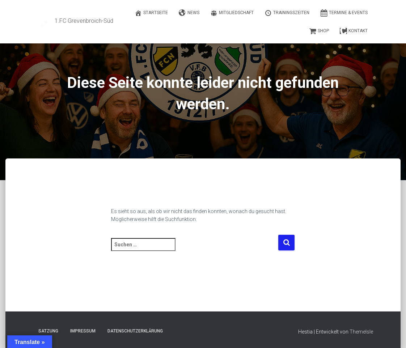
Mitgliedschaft (232, 13)
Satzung (48, 331)
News (189, 13)
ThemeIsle (361, 332)
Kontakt (354, 31)
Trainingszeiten (287, 13)
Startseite (151, 13)
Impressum (83, 331)
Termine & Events (344, 13)
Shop (319, 31)
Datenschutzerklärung (135, 331)
